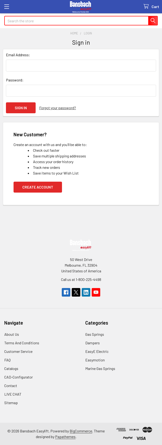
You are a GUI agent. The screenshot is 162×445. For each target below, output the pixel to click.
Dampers (92, 343)
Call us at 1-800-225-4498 (81, 279)
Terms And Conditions (21, 343)
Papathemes (65, 436)
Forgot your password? (57, 107)
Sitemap (11, 402)
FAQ (7, 360)
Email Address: (18, 54)
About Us (11, 334)
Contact (10, 385)
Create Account (37, 187)
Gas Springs (94, 334)
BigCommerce (81, 431)
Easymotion (95, 360)
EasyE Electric (97, 351)
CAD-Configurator (18, 377)
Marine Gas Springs (100, 368)
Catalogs (11, 368)
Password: (15, 80)
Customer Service (18, 351)
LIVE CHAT (12, 394)
